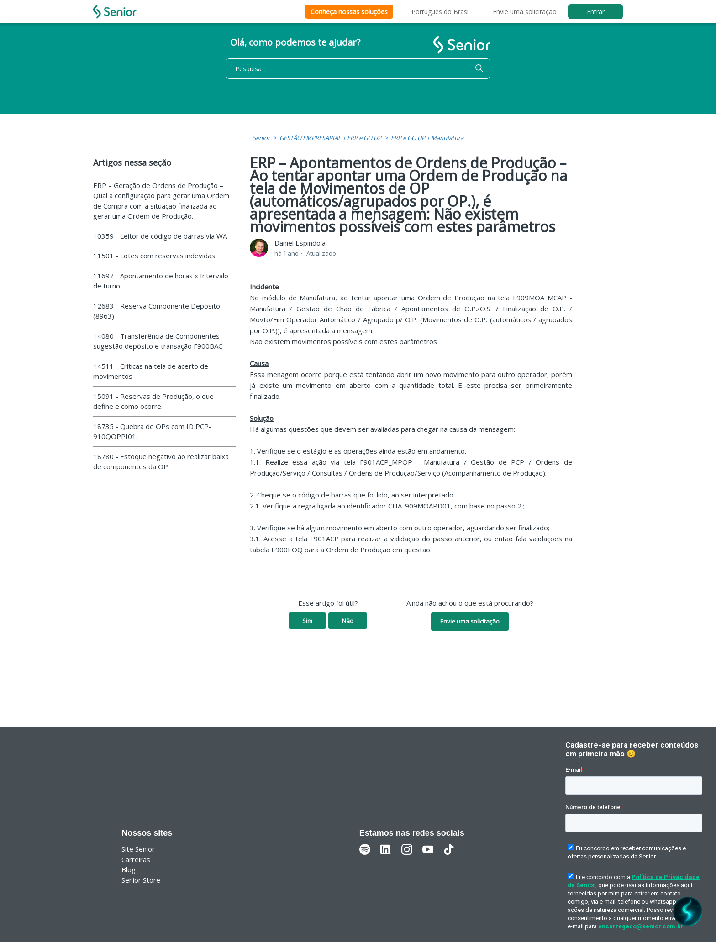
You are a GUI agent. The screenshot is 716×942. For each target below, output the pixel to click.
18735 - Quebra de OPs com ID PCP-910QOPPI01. (152, 431)
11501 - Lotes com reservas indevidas (154, 255)
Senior (261, 138)
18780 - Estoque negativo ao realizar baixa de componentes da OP (161, 461)
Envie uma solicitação (525, 11)
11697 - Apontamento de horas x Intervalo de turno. (160, 281)
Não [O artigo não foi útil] (347, 621)
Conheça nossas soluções (349, 11)
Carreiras (135, 859)
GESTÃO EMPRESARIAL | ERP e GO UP (330, 138)
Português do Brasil (440, 11)
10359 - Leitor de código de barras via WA (160, 236)
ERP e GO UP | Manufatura (427, 138)
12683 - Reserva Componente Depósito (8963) (156, 311)
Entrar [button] (596, 11)
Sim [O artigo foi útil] (307, 621)
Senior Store (140, 879)
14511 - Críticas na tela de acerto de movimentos (150, 371)
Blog (128, 869)
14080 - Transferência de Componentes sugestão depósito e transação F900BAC (157, 341)
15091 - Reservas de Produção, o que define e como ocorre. (153, 401)
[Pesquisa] (358, 68)
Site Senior (138, 848)
